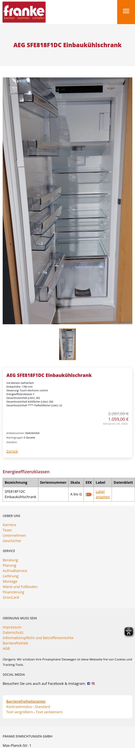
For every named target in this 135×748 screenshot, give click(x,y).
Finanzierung (13, 592)
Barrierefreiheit (15, 643)
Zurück (12, 451)
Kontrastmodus (19, 706)
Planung (9, 565)
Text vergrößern (19, 712)
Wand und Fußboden (20, 586)
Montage (10, 581)
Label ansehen (103, 494)
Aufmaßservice (15, 570)
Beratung (10, 560)
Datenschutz (13, 632)
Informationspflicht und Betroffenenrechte (38, 637)
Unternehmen (14, 535)
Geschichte (12, 540)
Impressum (12, 627)
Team (7, 530)
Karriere (9, 524)
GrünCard (11, 597)
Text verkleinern (49, 712)
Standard (42, 706)
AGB (6, 648)
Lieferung (10, 576)
